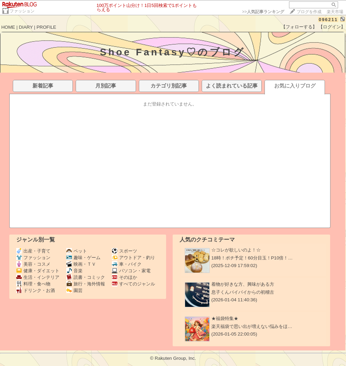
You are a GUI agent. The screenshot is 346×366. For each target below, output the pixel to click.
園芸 (74, 290)
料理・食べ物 (33, 283)
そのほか (124, 277)
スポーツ (124, 251)
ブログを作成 (309, 11)
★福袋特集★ (224, 318)
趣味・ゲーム (83, 257)
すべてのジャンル (133, 283)
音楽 (74, 270)
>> (263, 11)
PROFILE (46, 27)
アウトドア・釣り (133, 257)
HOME (8, 27)
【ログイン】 (331, 26)
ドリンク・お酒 (35, 290)
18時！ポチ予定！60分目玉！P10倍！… (252, 257)
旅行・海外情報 (85, 283)
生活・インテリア (37, 277)
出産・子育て (33, 251)
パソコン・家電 (131, 270)
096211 (328, 19)
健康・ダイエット (37, 270)
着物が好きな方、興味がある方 (242, 284)
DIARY (26, 27)
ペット (76, 251)
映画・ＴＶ (81, 264)
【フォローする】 (299, 26)
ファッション (22, 11)
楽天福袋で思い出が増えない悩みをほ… (251, 326)
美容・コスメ (33, 264)
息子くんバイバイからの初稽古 (242, 292)
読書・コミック (85, 277)
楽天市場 (335, 11)
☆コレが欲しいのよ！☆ (236, 250)
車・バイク (127, 264)
